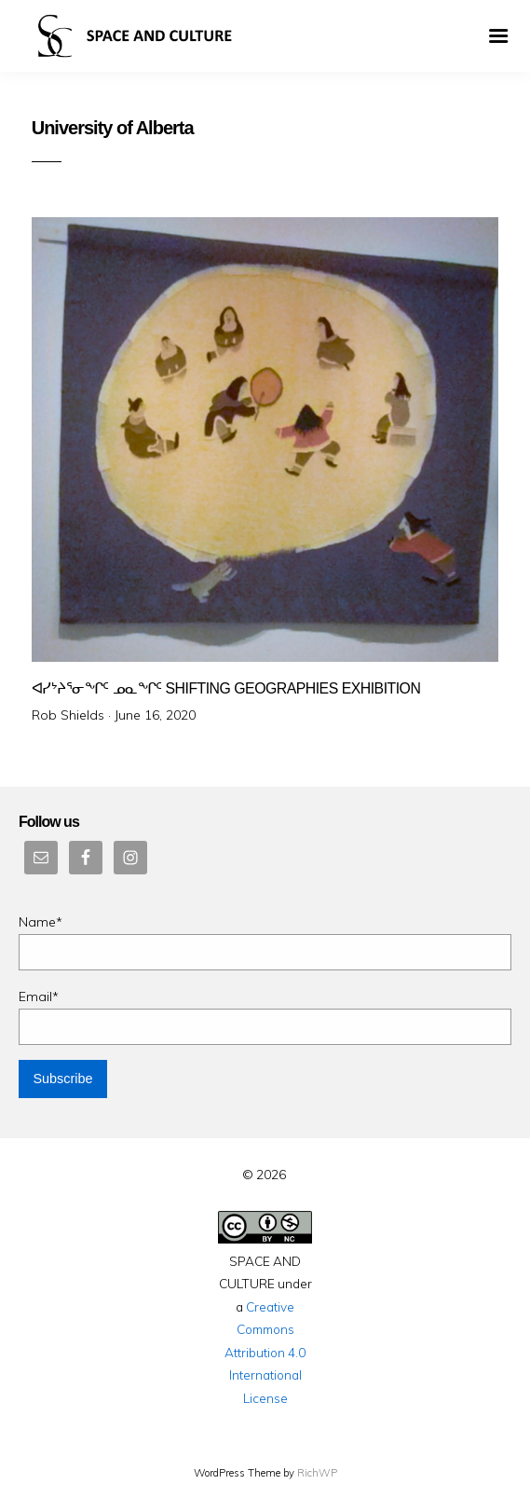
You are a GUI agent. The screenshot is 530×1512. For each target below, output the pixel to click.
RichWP (317, 1472)
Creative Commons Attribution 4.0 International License (265, 1352)
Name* (265, 942)
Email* (265, 1016)
